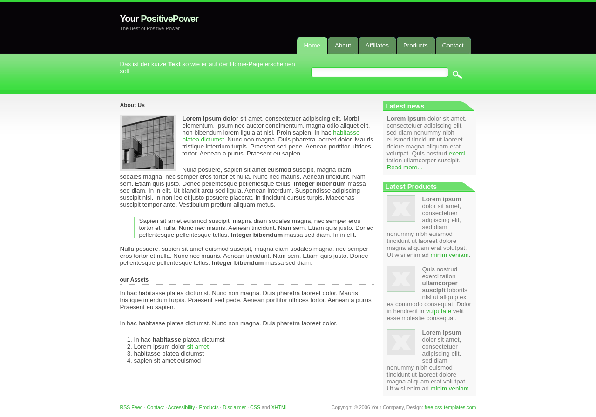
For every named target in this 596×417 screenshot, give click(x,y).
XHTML (279, 407)
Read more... (405, 167)
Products (209, 407)
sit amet (198, 346)
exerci (457, 153)
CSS (255, 407)
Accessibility (181, 407)
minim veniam (450, 254)
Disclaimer (234, 407)
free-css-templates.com (450, 407)
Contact (155, 407)
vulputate (438, 311)
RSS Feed (131, 407)
